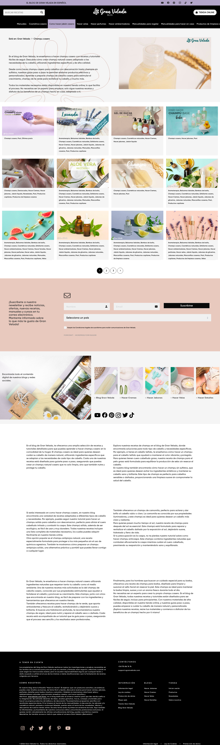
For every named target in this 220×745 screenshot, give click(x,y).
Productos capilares (78, 151)
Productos (173, 692)
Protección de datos (126, 696)
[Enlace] (110, 12)
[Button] (22, 728)
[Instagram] (180, 3)
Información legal (125, 688)
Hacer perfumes (17, 252)
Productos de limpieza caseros (25, 197)
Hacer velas (29, 252)
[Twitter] (191, 3)
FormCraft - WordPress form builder (80, 335)
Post (19, 138)
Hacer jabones (76, 145)
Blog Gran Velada (125, 708)
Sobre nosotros (175, 700)
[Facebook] (168, 3)
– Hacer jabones (153, 398)
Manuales (86, 148)
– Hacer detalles (204, 398)
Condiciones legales (83, 328)
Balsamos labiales (78, 138)
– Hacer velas (178, 398)
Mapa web (122, 700)
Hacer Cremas (64, 145)
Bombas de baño (92, 138)
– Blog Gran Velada (104, 398)
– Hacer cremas (128, 398)
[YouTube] (162, 3)
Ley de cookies (124, 692)
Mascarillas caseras (200, 200)
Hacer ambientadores (13, 249)
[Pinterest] (174, 3)
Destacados (22, 190)
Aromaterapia (64, 138)
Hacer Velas (149, 696)
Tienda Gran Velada (126, 704)
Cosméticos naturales (81, 141)
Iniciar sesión (174, 688)
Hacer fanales (39, 249)
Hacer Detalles (150, 700)
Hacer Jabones (150, 688)
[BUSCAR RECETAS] (24, 12)
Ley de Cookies (170, 744)
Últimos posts (27, 138)
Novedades (27, 194)
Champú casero (10, 138)
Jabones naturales (74, 148)
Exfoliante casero (97, 141)
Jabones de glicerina (12, 255)
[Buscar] (41, 12)
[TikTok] (185, 3)
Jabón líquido (88, 145)
